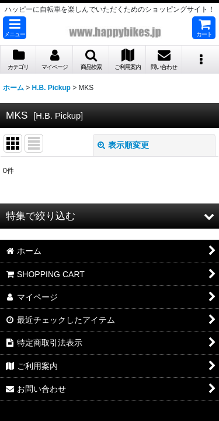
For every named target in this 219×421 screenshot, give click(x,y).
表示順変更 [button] (123, 145)
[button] (14, 27)
